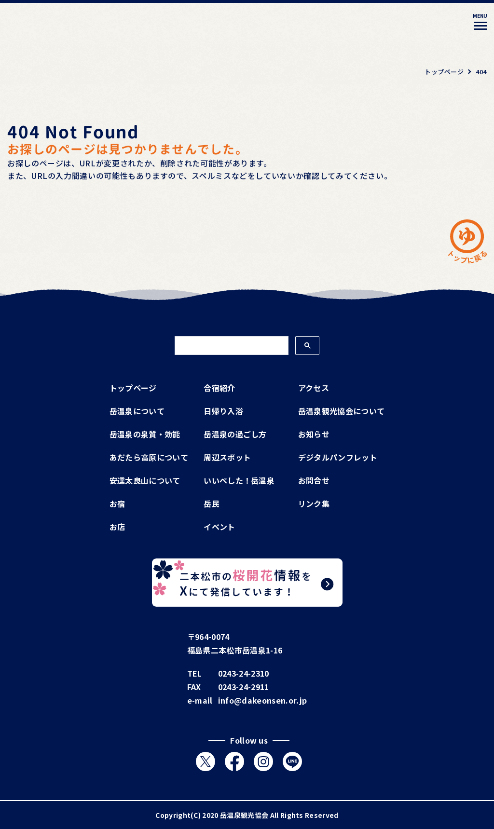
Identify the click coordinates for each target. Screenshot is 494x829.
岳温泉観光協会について (341, 411)
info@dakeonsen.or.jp (262, 700)
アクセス (313, 388)
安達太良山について (145, 480)
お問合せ (313, 480)
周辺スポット (227, 457)
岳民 (212, 503)
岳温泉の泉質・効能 (145, 434)
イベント (219, 526)
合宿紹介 (219, 388)
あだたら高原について (149, 457)
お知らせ (313, 434)
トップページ (133, 388)
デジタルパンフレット (337, 457)
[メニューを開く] (480, 23)
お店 (117, 526)
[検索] (230, 346)
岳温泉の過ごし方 (235, 434)
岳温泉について (137, 411)
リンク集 (313, 503)
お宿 (117, 503)
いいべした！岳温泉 (239, 480)
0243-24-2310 (243, 673)
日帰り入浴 (223, 411)
